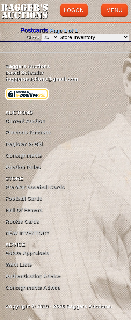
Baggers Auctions (27, 66)
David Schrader (24, 72)
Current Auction (25, 121)
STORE (14, 178)
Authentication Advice (32, 276)
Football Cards (23, 198)
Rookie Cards (22, 221)
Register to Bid (24, 144)
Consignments (23, 155)
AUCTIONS (18, 112)
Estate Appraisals (27, 253)
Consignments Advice (32, 287)
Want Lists (18, 264)
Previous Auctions (28, 132)
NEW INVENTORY (27, 233)
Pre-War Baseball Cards (35, 187)
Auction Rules (23, 167)
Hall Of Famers (23, 210)
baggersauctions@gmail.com (41, 79)
